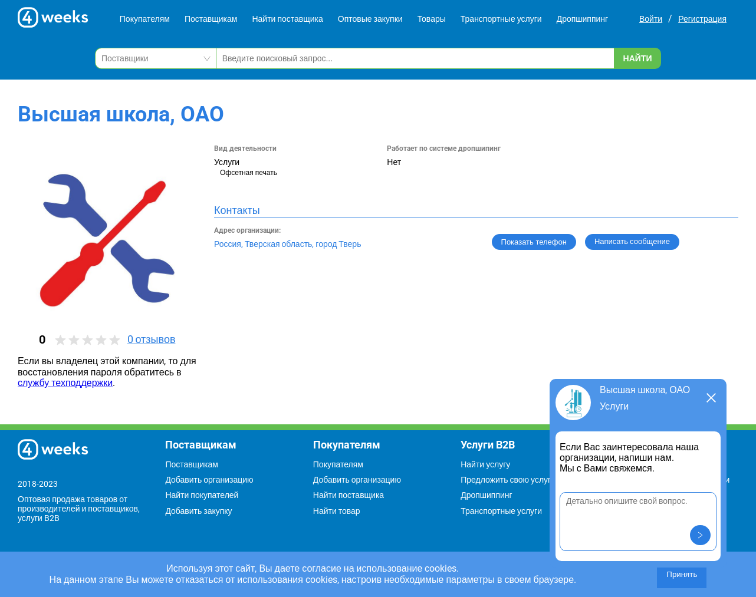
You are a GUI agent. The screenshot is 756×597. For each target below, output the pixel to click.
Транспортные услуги (501, 19)
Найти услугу (485, 464)
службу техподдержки (65, 382)
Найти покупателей (201, 495)
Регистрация (702, 19)
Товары (432, 19)
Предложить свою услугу (508, 479)
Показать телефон (534, 242)
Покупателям (145, 19)
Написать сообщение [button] (632, 241)
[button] (700, 535)
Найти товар (336, 511)
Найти (637, 58)
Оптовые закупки (370, 19)
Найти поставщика (287, 19)
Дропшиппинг (583, 19)
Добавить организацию (209, 479)
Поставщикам (211, 19)
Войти (650, 19)
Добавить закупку (198, 511)
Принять (681, 574)
